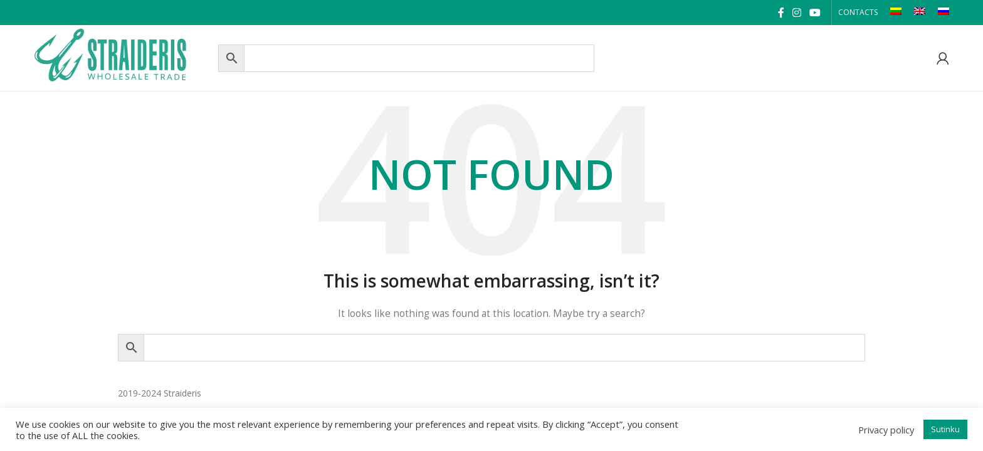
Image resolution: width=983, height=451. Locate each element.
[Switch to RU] (943, 12)
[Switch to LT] (896, 12)
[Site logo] (123, 57)
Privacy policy (886, 429)
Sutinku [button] (945, 429)
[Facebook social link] (781, 12)
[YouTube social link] (814, 12)
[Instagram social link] (796, 12)
